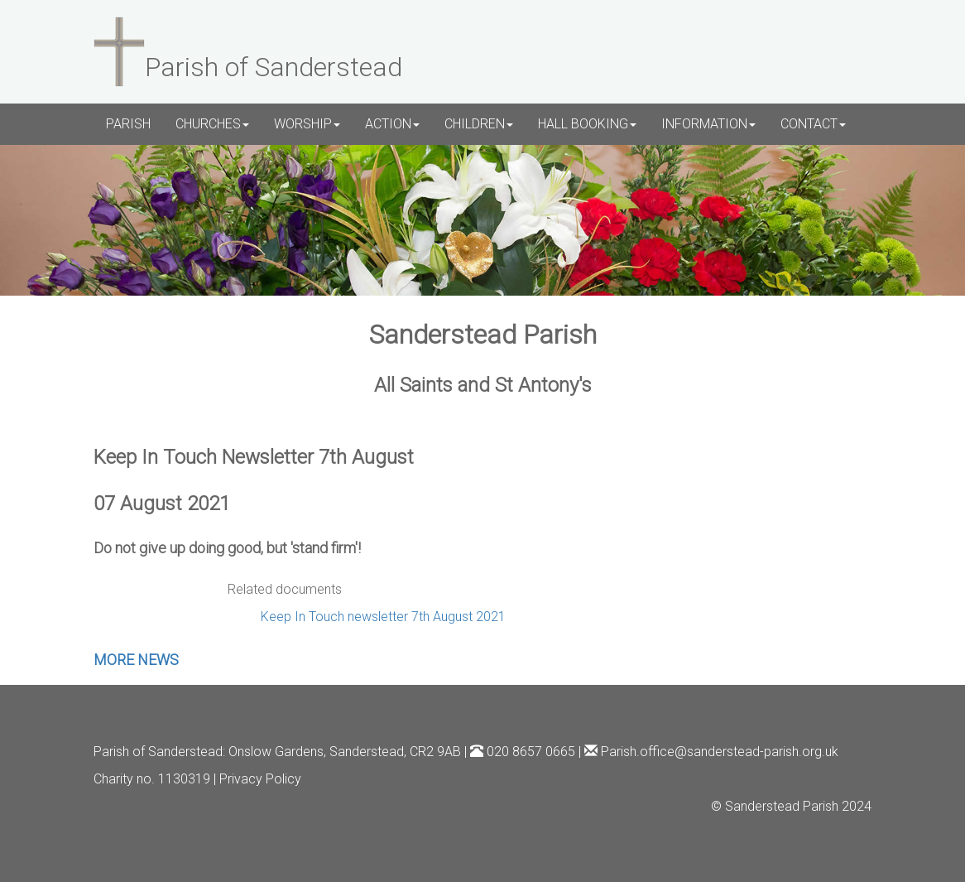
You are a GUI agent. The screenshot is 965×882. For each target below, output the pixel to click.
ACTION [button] (392, 124)
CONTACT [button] (813, 124)
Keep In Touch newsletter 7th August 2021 (383, 616)
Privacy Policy (260, 779)
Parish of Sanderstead (158, 751)
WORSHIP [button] (307, 124)
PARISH (128, 124)
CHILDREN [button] (478, 124)
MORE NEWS (136, 659)
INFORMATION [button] (708, 124)
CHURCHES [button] (212, 124)
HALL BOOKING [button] (587, 124)
